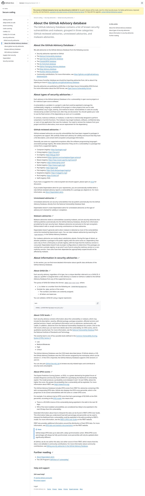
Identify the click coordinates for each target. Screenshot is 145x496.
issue (92, 182)
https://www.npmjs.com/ (55, 163)
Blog (81, 489)
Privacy (54, 489)
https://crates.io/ (52, 175)
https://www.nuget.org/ (56, 165)
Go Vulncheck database (48, 64)
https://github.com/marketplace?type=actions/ (64, 157)
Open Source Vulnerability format (79, 88)
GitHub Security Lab (53, 364)
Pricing (66, 489)
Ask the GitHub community (43, 478)
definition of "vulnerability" (59, 460)
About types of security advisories (53, 94)
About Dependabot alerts (54, 192)
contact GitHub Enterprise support (111, 12)
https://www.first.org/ (61, 384)
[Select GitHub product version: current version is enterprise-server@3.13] (29, 3)
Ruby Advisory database (48, 69)
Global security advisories (65, 18)
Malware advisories (43, 216)
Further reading (43, 452)
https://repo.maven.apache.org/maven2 (62, 160)
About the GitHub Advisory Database (55, 45)
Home (5, 8)
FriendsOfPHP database (48, 61)
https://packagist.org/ (58, 150)
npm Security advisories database (51, 59)
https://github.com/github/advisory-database (63, 82)
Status (60, 489)
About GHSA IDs (42, 270)
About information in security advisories (57, 257)
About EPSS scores (43, 372)
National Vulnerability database (50, 56)
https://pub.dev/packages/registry (58, 170)
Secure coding (9, 12)
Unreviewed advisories (45, 198)
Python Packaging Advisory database (52, 67)
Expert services (73, 489)
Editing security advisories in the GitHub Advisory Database (67, 446)
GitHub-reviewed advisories (47, 129)
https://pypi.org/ (51, 168)
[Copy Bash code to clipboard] (98, 303)
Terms (49, 489)
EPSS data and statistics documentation (59, 425)
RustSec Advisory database (49, 72)
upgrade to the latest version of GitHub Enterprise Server (67, 12)
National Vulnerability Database (83, 330)
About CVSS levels (43, 315)
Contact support (39, 480)
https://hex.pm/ (53, 152)
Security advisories (50, 18)
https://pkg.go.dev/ (52, 155)
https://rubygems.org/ (59, 173)
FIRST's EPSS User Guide (68, 419)
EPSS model (57, 398)
